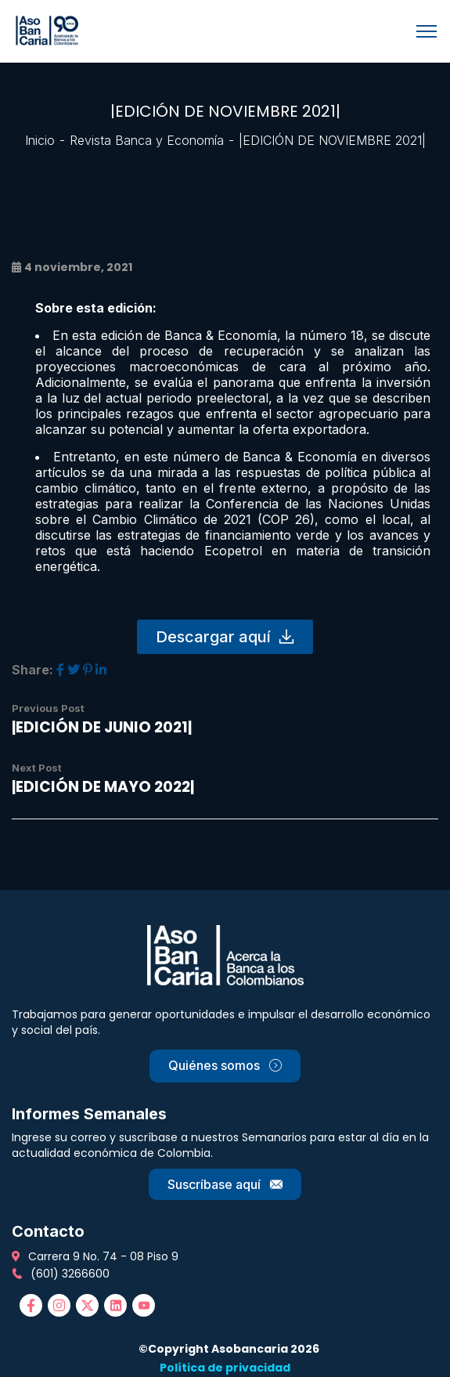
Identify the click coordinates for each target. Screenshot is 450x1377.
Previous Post (48, 708)
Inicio (40, 140)
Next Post (37, 767)
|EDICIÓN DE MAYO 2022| (103, 786)
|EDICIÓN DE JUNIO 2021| (102, 727)
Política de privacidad (225, 1367)
